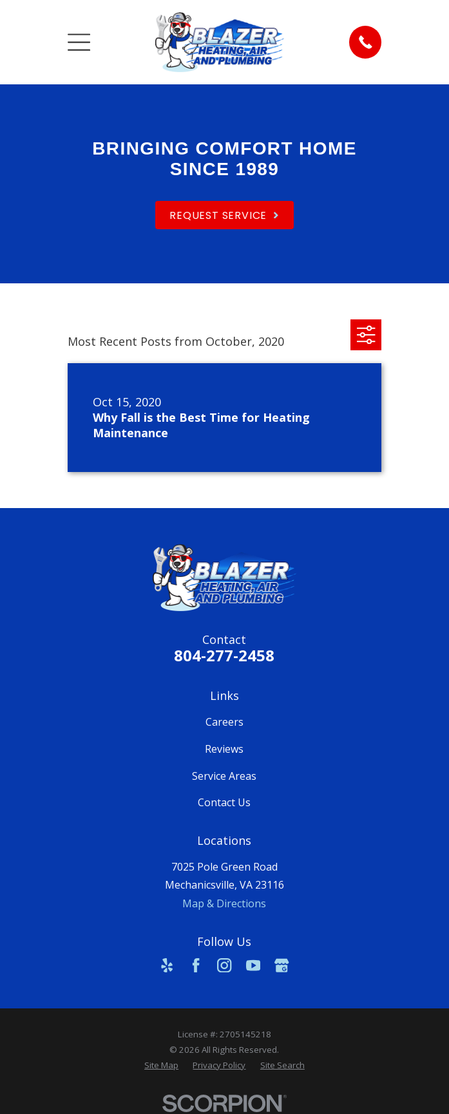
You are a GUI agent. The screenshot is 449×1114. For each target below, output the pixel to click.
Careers (224, 722)
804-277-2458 (224, 655)
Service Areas (224, 776)
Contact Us (224, 802)
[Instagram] (224, 965)
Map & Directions (224, 903)
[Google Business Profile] (281, 965)
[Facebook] (196, 965)
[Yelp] (167, 965)
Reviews (224, 749)
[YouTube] (253, 965)
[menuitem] (161, 1065)
